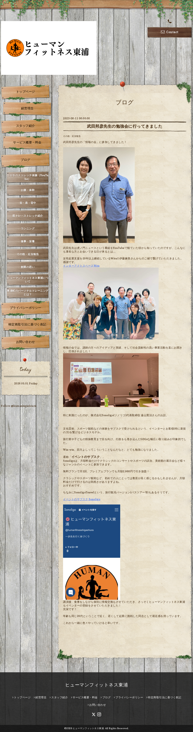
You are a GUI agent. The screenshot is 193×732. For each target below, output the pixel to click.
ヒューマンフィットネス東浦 (96, 685)
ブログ (25, 160)
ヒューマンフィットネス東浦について (28, 279)
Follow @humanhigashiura (18, 405)
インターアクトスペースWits (81, 265)
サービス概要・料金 (27, 142)
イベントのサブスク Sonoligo (81, 499)
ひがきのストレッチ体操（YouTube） (28, 177)
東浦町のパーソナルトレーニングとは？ (28, 292)
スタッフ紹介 (25, 126)
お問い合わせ (25, 342)
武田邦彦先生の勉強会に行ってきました (124, 126)
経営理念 (27, 108)
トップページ (25, 92)
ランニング (28, 228)
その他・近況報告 (72, 136)
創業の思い (28, 267)
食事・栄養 (28, 241)
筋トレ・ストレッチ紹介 (27, 215)
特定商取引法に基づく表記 (27, 324)
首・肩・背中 (27, 202)
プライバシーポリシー (25, 308)
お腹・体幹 (28, 190)
